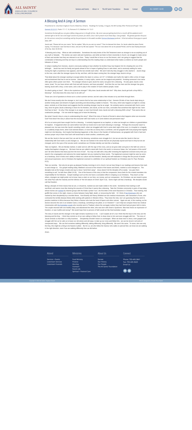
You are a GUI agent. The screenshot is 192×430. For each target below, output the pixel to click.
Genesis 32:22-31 (51, 29)
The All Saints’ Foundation (111, 9)
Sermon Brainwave (108, 38)
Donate (126, 9)
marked (60, 191)
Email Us (126, 264)
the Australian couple (65, 205)
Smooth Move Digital (157, 281)
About (96, 9)
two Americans (130, 193)
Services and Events (82, 9)
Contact (135, 9)
